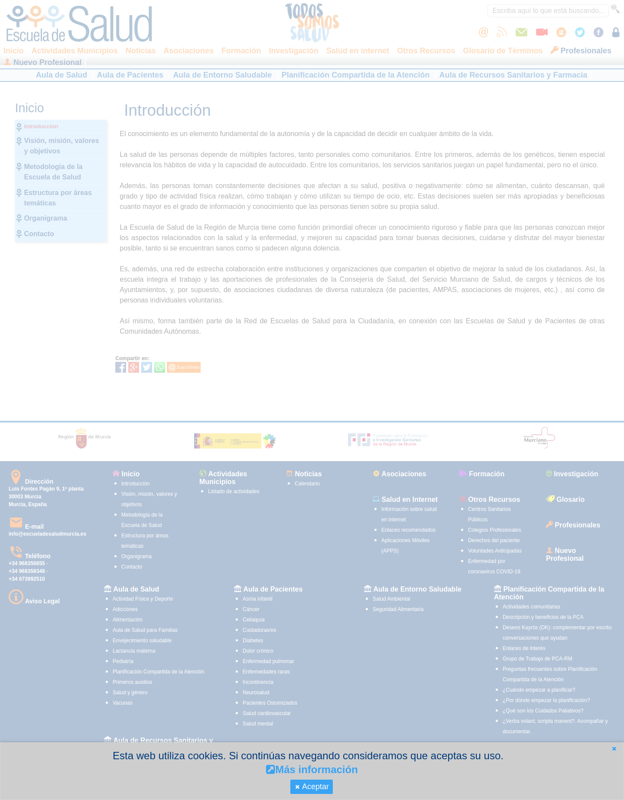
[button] (614, 748)
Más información (312, 769)
